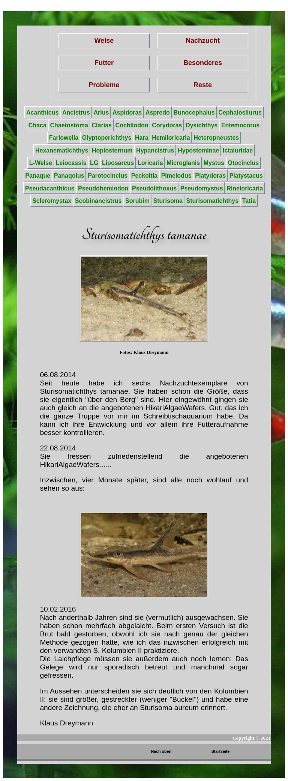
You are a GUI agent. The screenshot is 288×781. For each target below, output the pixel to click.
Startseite (221, 751)
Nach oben (161, 751)
